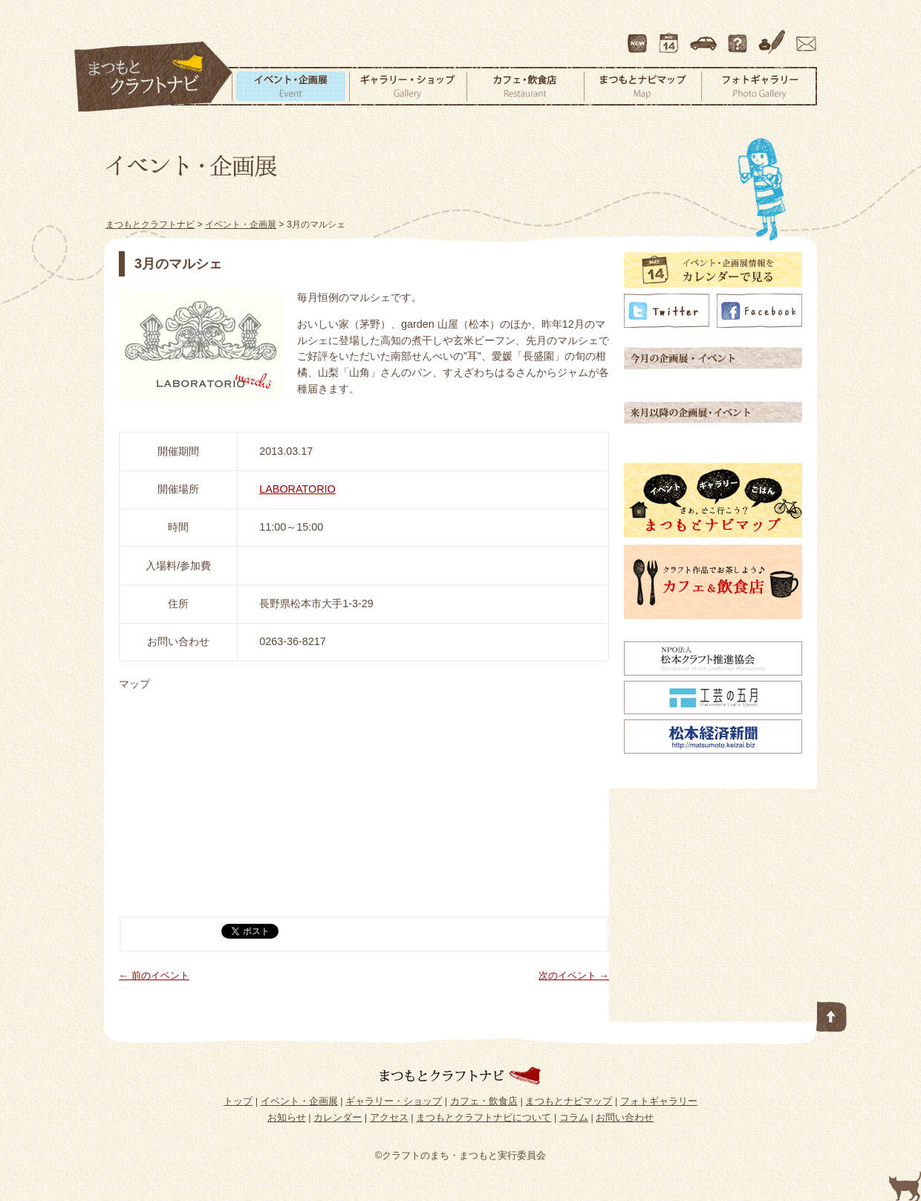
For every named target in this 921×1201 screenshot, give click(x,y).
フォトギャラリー (759, 86)
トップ (238, 1101)
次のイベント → (573, 975)
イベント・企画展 (290, 86)
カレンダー (671, 36)
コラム (774, 36)
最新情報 (638, 36)
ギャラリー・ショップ (407, 86)
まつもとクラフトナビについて (739, 36)
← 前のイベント (154, 975)
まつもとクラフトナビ (153, 77)
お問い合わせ (803, 36)
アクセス (704, 36)
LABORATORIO (297, 489)
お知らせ (286, 1117)
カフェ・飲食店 (525, 86)
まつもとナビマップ (642, 86)
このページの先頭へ (832, 1013)
